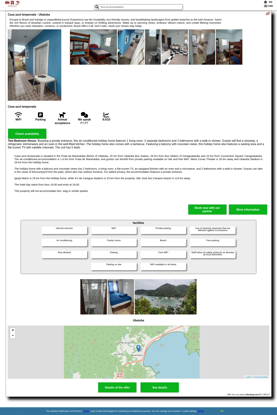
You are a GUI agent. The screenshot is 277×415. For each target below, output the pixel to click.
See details (159, 387)
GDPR (201, 411)
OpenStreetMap (261, 377)
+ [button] (13, 330)
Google (86, 411)
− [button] (13, 336)
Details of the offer (117, 387)
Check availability (27, 133)
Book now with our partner (207, 209)
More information (248, 209)
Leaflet (248, 377)
